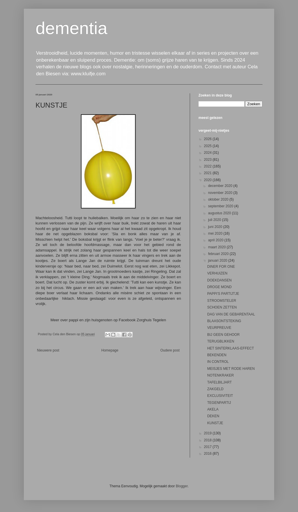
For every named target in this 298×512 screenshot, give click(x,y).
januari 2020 (218, 260)
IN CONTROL (218, 362)
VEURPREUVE (219, 328)
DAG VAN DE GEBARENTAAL (231, 314)
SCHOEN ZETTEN (222, 307)
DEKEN (213, 416)
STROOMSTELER (221, 301)
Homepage (109, 350)
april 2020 (216, 240)
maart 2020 (217, 247)
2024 (208, 153)
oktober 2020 (218, 199)
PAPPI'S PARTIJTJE (223, 294)
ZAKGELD (215, 389)
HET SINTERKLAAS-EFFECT (230, 348)
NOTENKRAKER (220, 375)
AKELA (213, 409)
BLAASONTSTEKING (224, 321)
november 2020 (220, 193)
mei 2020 (216, 233)
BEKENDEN (216, 355)
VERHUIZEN (217, 273)
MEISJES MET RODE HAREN (231, 369)
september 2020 (221, 206)
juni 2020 (215, 227)
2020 (208, 180)
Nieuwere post (48, 350)
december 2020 (220, 186)
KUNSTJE (215, 423)
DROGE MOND (219, 287)
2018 (208, 440)
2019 (208, 433)
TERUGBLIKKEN (220, 341)
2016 (208, 454)
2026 (208, 139)
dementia (71, 28)
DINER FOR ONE (221, 267)
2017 (208, 447)
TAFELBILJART (219, 382)
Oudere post (170, 350)
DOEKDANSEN (219, 280)
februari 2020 (219, 254)
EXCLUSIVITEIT (220, 396)
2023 (208, 160)
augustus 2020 (220, 213)
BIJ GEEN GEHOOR (223, 335)
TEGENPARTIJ (219, 403)
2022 (208, 166)
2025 (208, 146)
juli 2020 (215, 220)
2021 (208, 173)
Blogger (182, 486)
